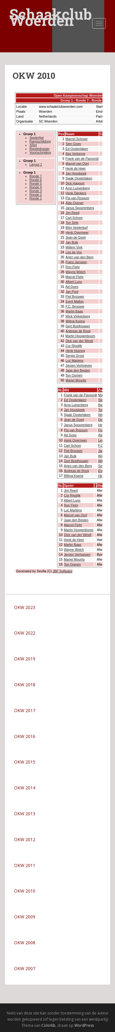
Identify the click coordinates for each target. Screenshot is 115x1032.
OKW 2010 (24, 891)
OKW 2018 (24, 684)
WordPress (84, 1025)
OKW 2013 (24, 813)
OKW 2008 (24, 942)
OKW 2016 (24, 736)
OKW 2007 (24, 968)
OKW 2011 (24, 865)
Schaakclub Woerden (50, 10)
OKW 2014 (24, 788)
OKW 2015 (24, 762)
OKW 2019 (24, 659)
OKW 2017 (24, 710)
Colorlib (48, 1025)
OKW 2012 (24, 839)
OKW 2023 (24, 607)
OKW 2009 (24, 917)
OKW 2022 (24, 633)
